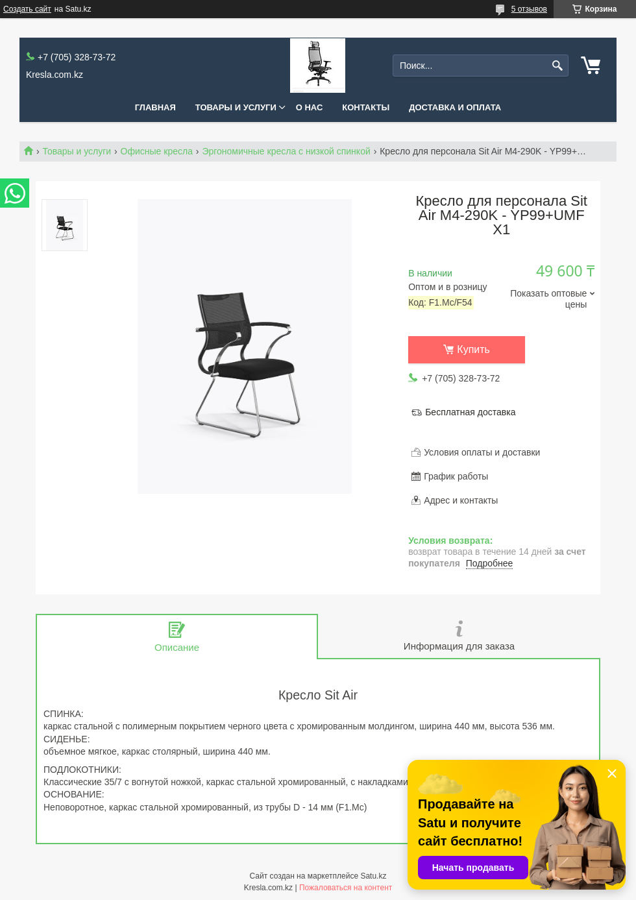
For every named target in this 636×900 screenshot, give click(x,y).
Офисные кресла (157, 151)
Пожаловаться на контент (345, 887)
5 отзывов (529, 9)
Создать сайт (27, 9)
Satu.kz (373, 876)
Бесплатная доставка (470, 412)
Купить (473, 349)
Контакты (365, 107)
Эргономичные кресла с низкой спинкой (286, 151)
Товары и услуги (235, 107)
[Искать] (557, 66)
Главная (155, 107)
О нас (309, 107)
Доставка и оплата (455, 107)
